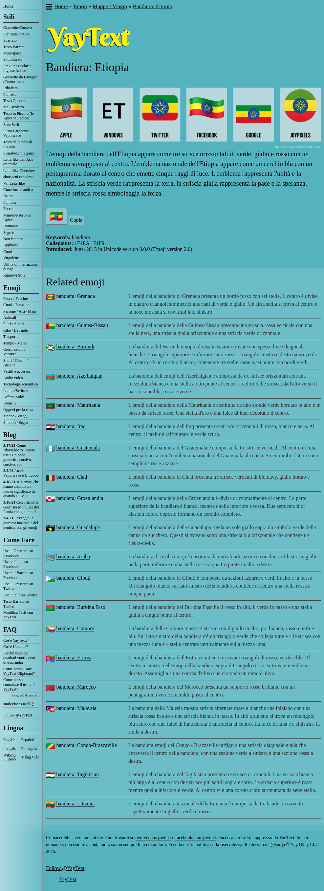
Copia (76, 220)
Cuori (7, 251)
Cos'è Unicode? (15, 646)
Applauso (10, 245)
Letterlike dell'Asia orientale (18, 161)
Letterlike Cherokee (19, 170)
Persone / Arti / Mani (19, 311)
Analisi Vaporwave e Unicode (20, 473)
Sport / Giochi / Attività (15, 362)
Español (27, 739)
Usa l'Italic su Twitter (20, 595)
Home (8, 6)
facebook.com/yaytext (195, 837)
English (9, 739)
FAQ (10, 629)
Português (29, 748)
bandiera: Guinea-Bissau (82, 325)
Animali (9, 317)
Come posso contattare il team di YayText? (19, 684)
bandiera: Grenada (75, 296)
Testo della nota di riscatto (17, 144)
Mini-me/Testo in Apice (17, 217)
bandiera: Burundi (75, 346)
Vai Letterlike (14, 183)
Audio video (13, 378)
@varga (277, 844)
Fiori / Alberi (13, 323)
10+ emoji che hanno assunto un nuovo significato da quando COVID (21, 489)
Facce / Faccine (15, 298)
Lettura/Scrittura (16, 390)
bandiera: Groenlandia (79, 498)
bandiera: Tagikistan (77, 774)
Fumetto (9, 94)
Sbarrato (10, 40)
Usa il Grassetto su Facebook (18, 553)
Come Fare (18, 540)
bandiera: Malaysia (76, 708)
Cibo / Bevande (15, 330)
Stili (8, 16)
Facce (7, 208)
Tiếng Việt (30, 757)
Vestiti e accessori (17, 371)
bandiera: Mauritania (78, 405)
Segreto (9, 232)
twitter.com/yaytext (153, 837)
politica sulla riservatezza (219, 844)
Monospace (12, 53)
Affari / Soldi (13, 397)
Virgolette (11, 258)
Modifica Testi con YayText (18, 614)
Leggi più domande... (25, 695)
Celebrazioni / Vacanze (14, 351)
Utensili (9, 403)
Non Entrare (13, 239)
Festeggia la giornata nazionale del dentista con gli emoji (20, 523)
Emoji (11, 287)
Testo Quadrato (15, 100)
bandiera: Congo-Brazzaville (86, 745)
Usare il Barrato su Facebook (18, 575)
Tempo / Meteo (15, 343)
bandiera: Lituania (75, 803)
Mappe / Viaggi (15, 416)
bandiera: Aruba (73, 556)
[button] (49, 7)
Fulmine (9, 202)
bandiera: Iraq (70, 426)
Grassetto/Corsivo (17, 27)
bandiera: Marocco (76, 687)
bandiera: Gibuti (73, 578)
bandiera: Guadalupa (78, 527)
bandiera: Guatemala (78, 447)
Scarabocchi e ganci (19, 153)
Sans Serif (11, 124)
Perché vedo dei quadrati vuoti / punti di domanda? (19, 658)
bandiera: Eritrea (73, 657)
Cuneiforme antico (18, 189)
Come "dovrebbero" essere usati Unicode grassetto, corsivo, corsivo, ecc (19, 455)
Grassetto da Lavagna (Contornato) (20, 79)
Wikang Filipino (9, 757)
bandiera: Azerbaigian (79, 376)
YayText (67, 879)
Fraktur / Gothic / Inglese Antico (17, 68)
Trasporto (10, 336)
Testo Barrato (14, 47)
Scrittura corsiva (16, 34)
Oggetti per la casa (18, 409)
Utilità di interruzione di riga (20, 266)
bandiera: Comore (75, 628)
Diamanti (10, 226)
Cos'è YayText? (15, 640)
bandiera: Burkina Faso (80, 607)
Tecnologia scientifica (20, 384)
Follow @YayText (17, 715)
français (9, 748)
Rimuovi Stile (14, 275)
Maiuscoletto (13, 107)
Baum (8, 196)
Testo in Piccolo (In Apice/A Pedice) (18, 115)
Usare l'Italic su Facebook (15, 564)
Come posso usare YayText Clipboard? (19, 671)
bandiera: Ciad (71, 477)
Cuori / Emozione (17, 304)
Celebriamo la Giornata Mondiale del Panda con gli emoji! (21, 507)
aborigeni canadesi (18, 177)
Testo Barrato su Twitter (16, 603)
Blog (9, 434)
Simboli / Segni (15, 422)
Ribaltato (10, 88)
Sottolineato (12, 59)
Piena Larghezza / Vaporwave (17, 133)
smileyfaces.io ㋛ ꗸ (18, 704)
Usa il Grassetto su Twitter (18, 586)
